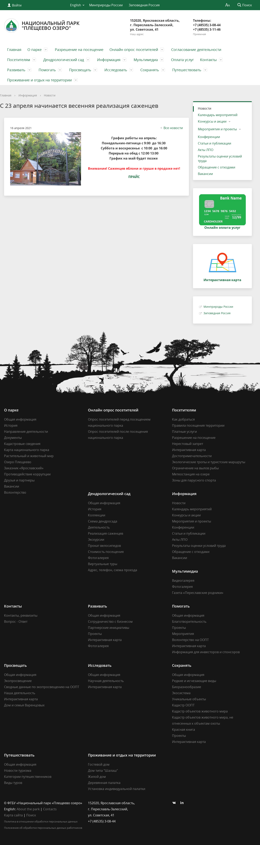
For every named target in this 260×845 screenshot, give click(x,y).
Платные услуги (184, 431)
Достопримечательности (192, 456)
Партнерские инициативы (108, 627)
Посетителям (18, 59)
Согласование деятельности (196, 49)
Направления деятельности (26, 431)
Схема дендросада (102, 521)
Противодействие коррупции (27, 474)
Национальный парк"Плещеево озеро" (41, 25)
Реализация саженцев (105, 533)
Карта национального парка (26, 450)
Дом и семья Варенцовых (24, 705)
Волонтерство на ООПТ (190, 640)
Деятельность (99, 527)
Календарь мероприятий (217, 115)
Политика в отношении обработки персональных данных (41, 821)
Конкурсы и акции (212, 121)
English (75, 5)
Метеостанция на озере (191, 474)
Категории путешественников (27, 776)
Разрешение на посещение (79, 49)
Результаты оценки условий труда (220, 158)
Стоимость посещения (106, 551)
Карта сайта (13, 815)
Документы (13, 437)
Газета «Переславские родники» (197, 592)
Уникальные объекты (189, 699)
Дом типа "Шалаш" (103, 770)
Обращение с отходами (216, 167)
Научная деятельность (106, 681)
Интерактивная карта (189, 450)
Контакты (208, 59)
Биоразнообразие (186, 687)
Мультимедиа (146, 59)
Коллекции (96, 515)
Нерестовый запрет (187, 443)
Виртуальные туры (102, 564)
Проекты (95, 633)
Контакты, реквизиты (20, 615)
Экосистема (181, 693)
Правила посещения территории (198, 425)
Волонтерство (15, 492)
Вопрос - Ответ (15, 621)
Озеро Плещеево (17, 462)
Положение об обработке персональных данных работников (43, 828)
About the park (28, 809)
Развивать (16, 69)
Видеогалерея (183, 580)
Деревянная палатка (104, 782)
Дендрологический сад (63, 59)
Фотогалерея (98, 558)
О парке (34, 49)
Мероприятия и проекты (217, 129)
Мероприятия (183, 633)
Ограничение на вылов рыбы (195, 468)
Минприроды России (106, 5)
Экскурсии (96, 539)
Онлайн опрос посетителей (133, 49)
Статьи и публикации (214, 143)
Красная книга (183, 729)
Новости (49, 95)
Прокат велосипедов (104, 545)
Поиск (31, 815)
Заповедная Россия (144, 5)
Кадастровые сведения (22, 443)
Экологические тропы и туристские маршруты (208, 462)
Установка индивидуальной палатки (116, 789)
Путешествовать (186, 69)
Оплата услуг (182, 59)
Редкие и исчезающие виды (194, 681)
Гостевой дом (98, 764)
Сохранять (149, 69)
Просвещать (80, 69)
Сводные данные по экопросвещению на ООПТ (41, 687)
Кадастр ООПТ (183, 705)
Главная (14, 49)
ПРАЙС (134, 177)
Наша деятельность (19, 693)
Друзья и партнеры (19, 480)
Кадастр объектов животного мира (200, 711)
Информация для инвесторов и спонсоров (206, 652)
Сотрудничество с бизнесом (110, 621)
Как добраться (183, 419)
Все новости (171, 128)
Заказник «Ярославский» (23, 468)
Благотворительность (189, 621)
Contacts (50, 809)
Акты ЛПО (205, 150)
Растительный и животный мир (29, 456)
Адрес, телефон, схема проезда (112, 570)
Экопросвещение (18, 681)
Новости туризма (17, 770)
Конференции (209, 137)
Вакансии (205, 174)
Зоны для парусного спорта (194, 480)
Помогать (47, 69)
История (10, 425)
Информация (108, 59)
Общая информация (20, 419)
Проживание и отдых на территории (39, 80)
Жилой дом (97, 776)
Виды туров (13, 782)
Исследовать (115, 69)
